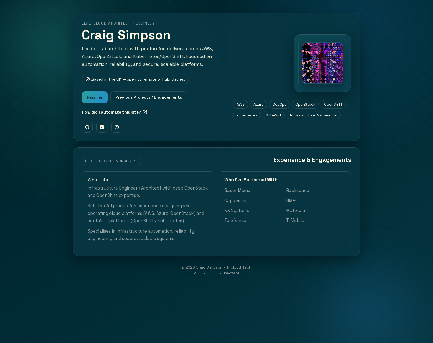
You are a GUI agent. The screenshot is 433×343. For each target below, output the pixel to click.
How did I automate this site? (114, 112)
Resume (94, 97)
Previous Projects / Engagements (148, 97)
